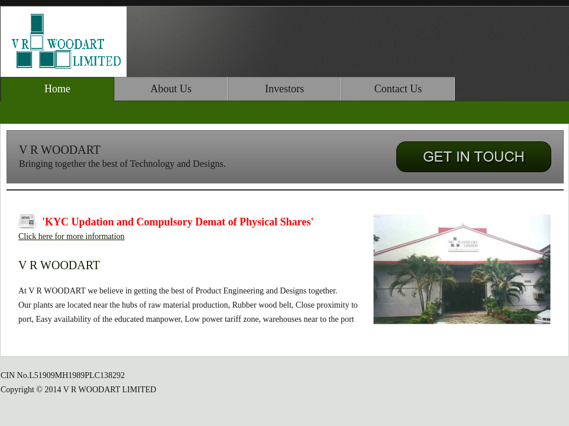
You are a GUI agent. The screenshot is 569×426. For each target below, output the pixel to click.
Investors (284, 89)
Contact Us (398, 89)
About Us (171, 89)
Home (57, 89)
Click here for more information (71, 236)
